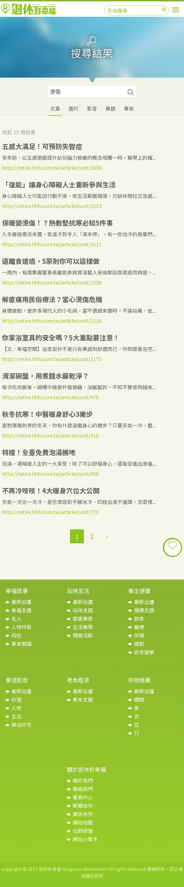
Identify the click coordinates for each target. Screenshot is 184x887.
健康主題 (144, 610)
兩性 (16, 635)
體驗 (139, 699)
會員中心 (83, 797)
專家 (129, 108)
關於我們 (83, 780)
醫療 (139, 626)
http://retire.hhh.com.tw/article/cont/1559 (51, 282)
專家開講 (21, 643)
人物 (16, 707)
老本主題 (83, 699)
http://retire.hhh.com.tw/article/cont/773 (50, 511)
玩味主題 (83, 610)
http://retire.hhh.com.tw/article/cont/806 (50, 473)
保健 (139, 635)
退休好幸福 (28, 9)
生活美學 (83, 626)
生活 (16, 716)
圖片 (74, 108)
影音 (92, 108)
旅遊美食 (83, 618)
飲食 (139, 618)
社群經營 (83, 830)
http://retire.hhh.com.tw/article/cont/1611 (51, 244)
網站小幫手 (85, 839)
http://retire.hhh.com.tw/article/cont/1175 (51, 358)
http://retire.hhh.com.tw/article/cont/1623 (51, 205)
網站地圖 (83, 822)
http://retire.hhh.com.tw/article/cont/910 (50, 435)
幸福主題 (21, 610)
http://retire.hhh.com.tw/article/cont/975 (50, 397)
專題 (110, 108)
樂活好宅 (21, 724)
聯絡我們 (83, 788)
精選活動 (83, 635)
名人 (16, 618)
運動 (139, 643)
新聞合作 (83, 805)
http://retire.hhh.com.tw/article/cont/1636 (51, 167)
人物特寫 (21, 626)
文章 (55, 108)
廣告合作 (83, 813)
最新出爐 (21, 601)
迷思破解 (144, 652)
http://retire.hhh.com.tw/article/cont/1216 (51, 320)
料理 (16, 699)
